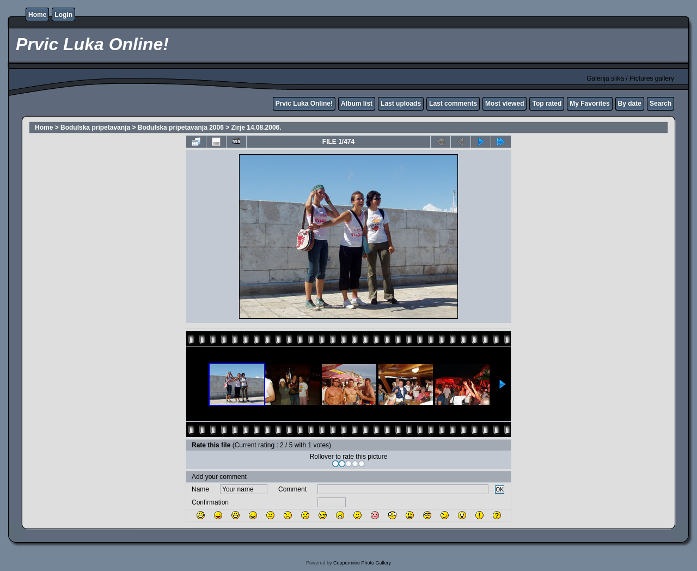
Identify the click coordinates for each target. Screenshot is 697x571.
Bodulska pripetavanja (95, 127)
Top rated (546, 103)
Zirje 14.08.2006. (256, 127)
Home (37, 15)
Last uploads (401, 103)
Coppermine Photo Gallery (362, 563)
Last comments (453, 103)
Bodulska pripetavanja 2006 (181, 127)
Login (63, 15)
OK (500, 490)
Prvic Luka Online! (304, 103)
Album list (356, 103)
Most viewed (504, 103)
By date (629, 103)
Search (660, 103)
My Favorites (589, 103)
